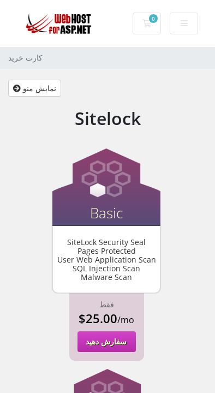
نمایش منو (34, 88)
